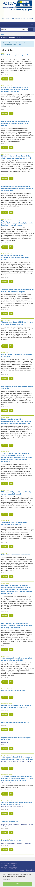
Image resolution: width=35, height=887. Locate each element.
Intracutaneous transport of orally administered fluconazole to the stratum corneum (15, 257)
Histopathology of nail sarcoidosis (13, 690)
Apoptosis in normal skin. (10, 821)
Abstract (4, 78)
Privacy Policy (30, 870)
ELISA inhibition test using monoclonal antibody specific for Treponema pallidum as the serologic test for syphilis (16, 625)
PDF (11, 78)
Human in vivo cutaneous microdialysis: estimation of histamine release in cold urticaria (15, 124)
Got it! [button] (17, 883)
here (19, 44)
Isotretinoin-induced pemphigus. (12, 841)
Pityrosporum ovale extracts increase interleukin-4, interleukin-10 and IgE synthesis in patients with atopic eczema (17, 223)
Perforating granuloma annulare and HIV (15, 722)
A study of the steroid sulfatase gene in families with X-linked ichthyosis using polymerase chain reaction (14, 89)
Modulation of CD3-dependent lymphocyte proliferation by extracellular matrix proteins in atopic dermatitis (17, 188)
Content (2, 34)
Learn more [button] (6, 879)
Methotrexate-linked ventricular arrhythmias (16, 555)
